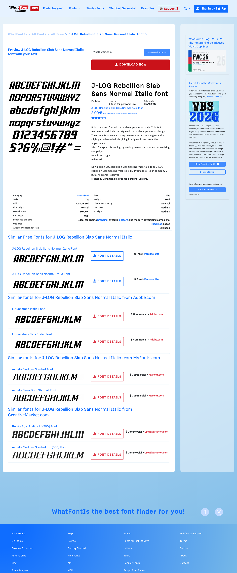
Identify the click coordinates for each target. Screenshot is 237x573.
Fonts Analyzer (53, 8)
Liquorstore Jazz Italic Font (32, 334)
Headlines (156, 224)
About (183, 555)
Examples (147, 8)
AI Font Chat (19, 555)
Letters (128, 548)
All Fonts (39, 34)
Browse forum (207, 172)
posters (123, 220)
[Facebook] (205, 512)
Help (70, 533)
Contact (184, 563)
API (70, 563)
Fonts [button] (73, 8)
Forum (127, 533)
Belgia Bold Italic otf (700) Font (34, 426)
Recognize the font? (207, 164)
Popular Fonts (132, 563)
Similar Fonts (95, 8)
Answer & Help (214, 97)
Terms (183, 541)
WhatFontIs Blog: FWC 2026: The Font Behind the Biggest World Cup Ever (206, 43)
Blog (14, 563)
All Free (57, 34)
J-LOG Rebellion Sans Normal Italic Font (41, 274)
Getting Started (77, 548)
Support (169, 9)
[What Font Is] (19, 8)
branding (102, 220)
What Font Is (19, 533)
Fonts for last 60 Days (136, 541)
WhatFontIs (17, 34)
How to (72, 541)
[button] (187, 9)
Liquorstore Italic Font (28, 309)
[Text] (117, 52)
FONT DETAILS (107, 255)
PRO (35, 8)
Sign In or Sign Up (211, 8)
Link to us (17, 541)
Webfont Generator (122, 8)
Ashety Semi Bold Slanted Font (34, 390)
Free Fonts (74, 555)
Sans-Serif (83, 195)
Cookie (184, 548)
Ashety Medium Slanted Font (32, 369)
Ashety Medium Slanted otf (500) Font (39, 447)
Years (127, 555)
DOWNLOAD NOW (130, 64)
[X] (219, 512)
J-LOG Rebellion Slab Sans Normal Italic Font (44, 248)
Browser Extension (22, 548)
